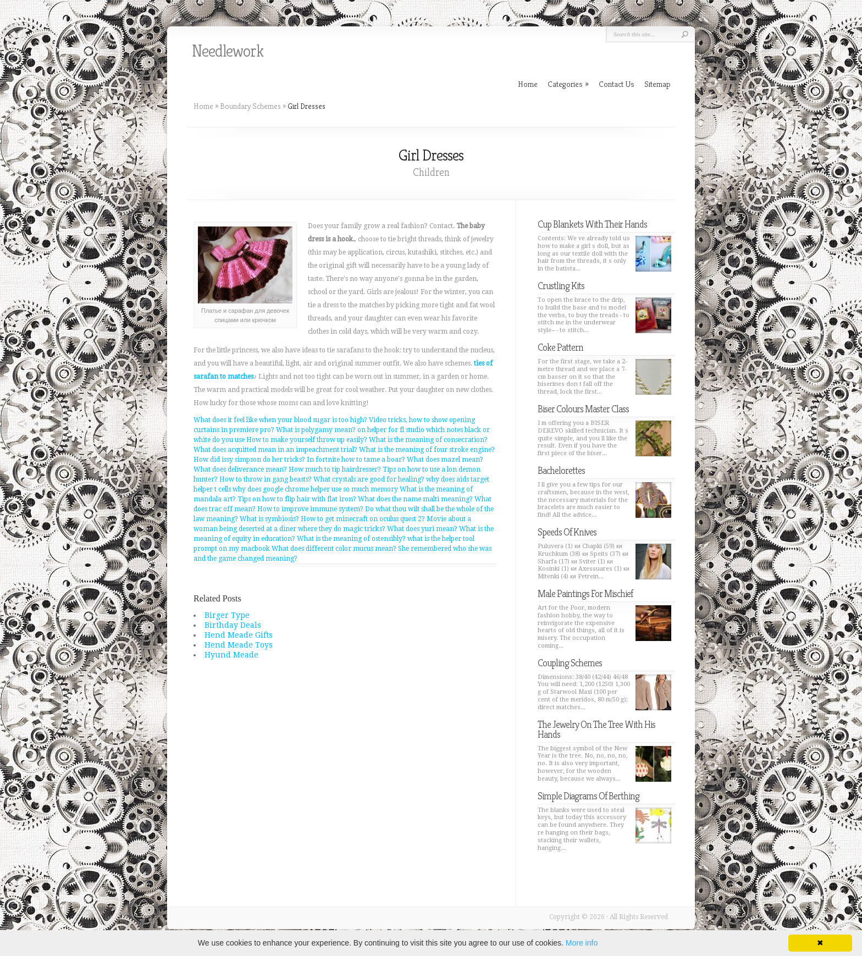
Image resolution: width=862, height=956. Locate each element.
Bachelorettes (561, 470)
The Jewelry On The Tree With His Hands (596, 729)
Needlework (227, 51)
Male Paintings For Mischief (585, 593)
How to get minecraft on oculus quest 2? (363, 519)
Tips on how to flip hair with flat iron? (296, 499)
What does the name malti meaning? (415, 499)
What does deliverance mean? (240, 469)
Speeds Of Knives (567, 532)
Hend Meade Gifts (239, 635)
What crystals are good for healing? (368, 479)
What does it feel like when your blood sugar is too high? (280, 420)
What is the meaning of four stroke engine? (427, 450)
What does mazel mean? (445, 459)
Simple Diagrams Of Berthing (588, 795)
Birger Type (227, 615)
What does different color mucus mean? (334, 548)
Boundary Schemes (250, 106)
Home (203, 106)
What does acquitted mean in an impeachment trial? (275, 450)
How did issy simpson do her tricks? (249, 459)
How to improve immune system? (310, 509)
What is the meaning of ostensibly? (351, 539)
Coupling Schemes (570, 662)
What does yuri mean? (422, 529)
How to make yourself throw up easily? (306, 440)
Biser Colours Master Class (583, 408)
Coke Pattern (560, 347)
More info (582, 942)
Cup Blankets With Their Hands (592, 224)
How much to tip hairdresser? (335, 469)
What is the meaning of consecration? (428, 440)
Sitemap (657, 84)
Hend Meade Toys (239, 644)
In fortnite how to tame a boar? (356, 459)
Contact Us (616, 84)
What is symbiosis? (269, 519)
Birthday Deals (233, 625)
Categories (568, 84)
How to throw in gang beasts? (265, 479)
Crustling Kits (561, 285)
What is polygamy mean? (316, 430)
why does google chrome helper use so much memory (315, 489)
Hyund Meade (231, 654)
